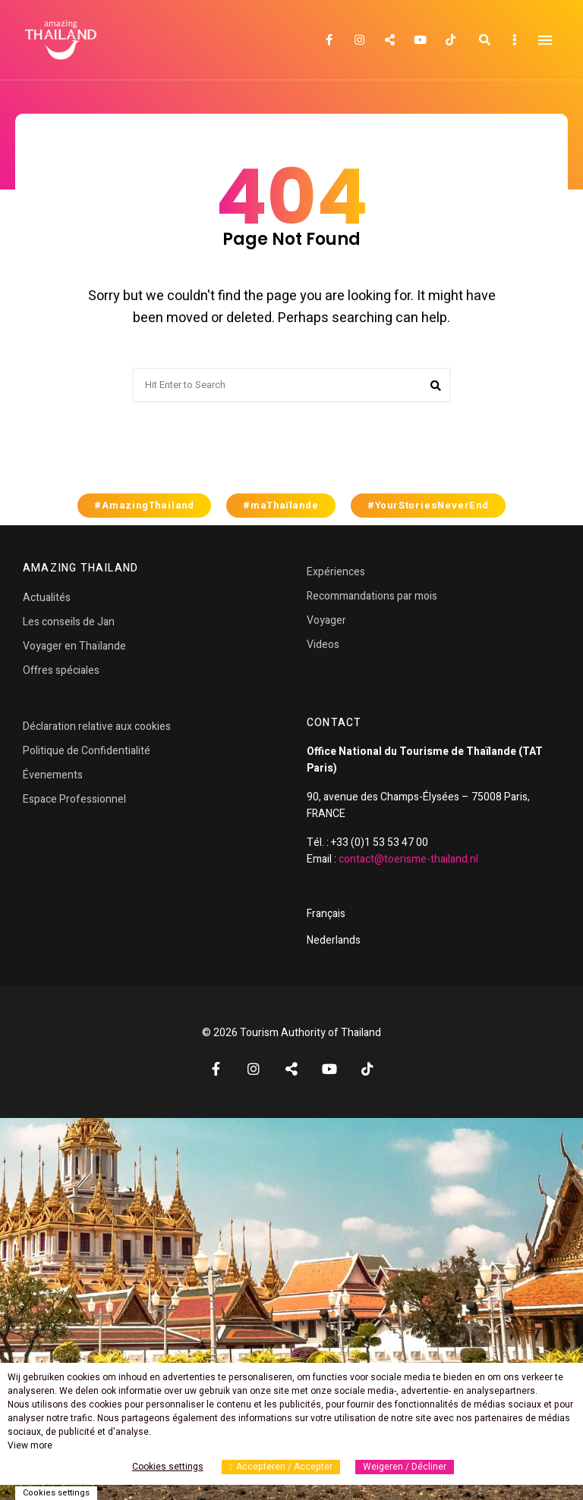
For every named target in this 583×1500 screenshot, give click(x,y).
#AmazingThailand (144, 505)
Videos (323, 645)
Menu (545, 40)
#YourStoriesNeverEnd (428, 505)
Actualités (47, 598)
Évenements (53, 775)
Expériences (336, 572)
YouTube (420, 40)
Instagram (359, 40)
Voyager (326, 620)
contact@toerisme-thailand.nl (408, 859)
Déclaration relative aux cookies (97, 726)
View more (30, 1445)
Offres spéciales (61, 670)
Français (326, 914)
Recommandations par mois (372, 596)
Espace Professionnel (74, 799)
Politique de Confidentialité (86, 751)
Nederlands (334, 940)
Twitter (389, 40)
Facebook (329, 40)
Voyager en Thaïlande (74, 646)
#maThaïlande (281, 505)
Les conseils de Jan (69, 622)
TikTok (450, 40)
